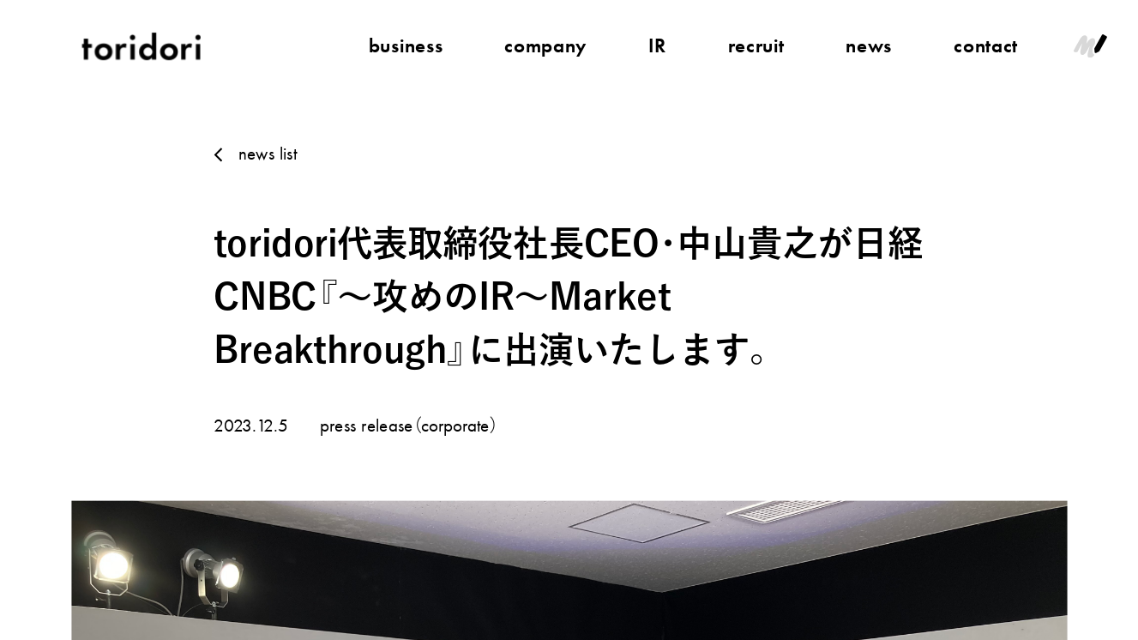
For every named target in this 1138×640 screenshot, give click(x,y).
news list (267, 153)
